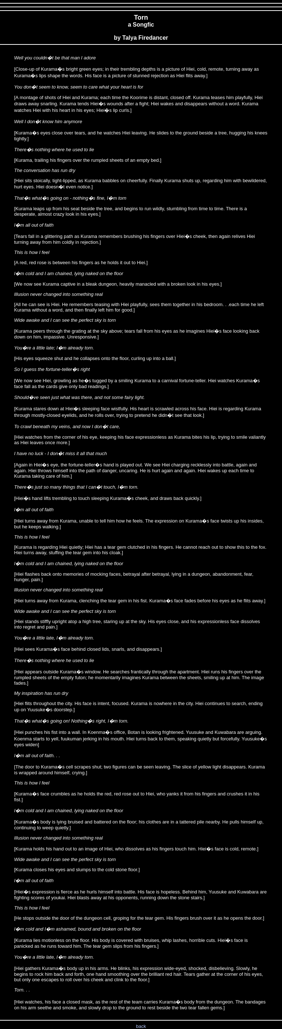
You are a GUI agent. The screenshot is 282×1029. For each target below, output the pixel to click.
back (141, 1026)
